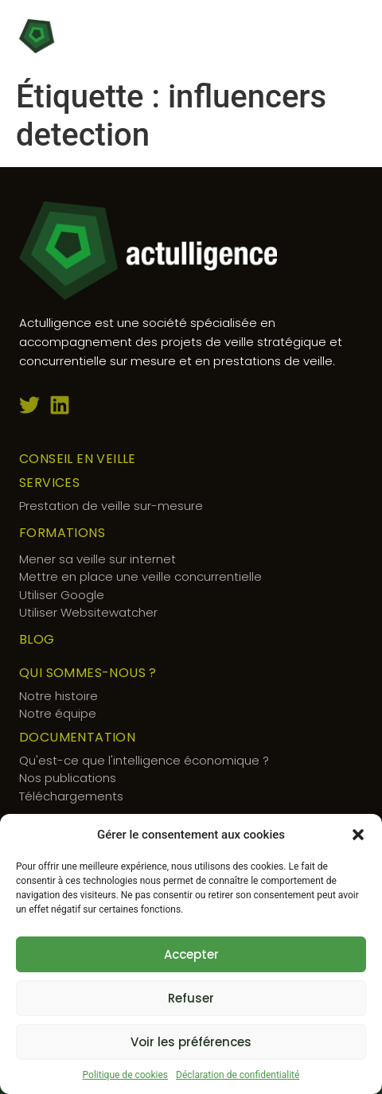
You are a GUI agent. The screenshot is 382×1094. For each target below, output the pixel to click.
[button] (358, 835)
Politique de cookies (125, 1074)
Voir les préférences (191, 1042)
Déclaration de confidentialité (237, 1074)
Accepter (191, 954)
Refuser (191, 998)
